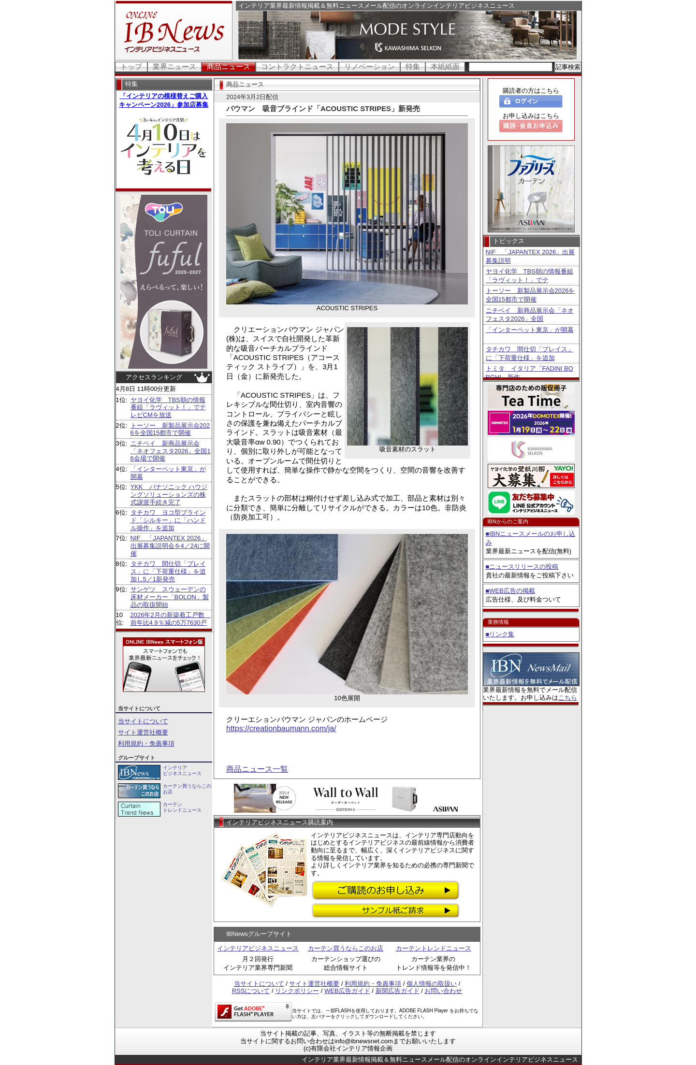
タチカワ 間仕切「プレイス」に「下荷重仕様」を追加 (530, 353)
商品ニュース (228, 66)
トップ (131, 66)
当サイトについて (143, 721)
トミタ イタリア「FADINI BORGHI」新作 (529, 373)
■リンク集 (500, 634)
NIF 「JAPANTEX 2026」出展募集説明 (530, 256)
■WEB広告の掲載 (510, 590)
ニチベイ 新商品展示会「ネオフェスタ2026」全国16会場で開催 (170, 451)
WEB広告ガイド (347, 990)
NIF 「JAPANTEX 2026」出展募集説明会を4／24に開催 (170, 545)
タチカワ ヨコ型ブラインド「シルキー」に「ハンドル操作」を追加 (168, 520)
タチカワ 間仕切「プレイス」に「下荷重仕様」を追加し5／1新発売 (168, 571)
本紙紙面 (445, 66)
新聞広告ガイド (398, 990)
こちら (567, 697)
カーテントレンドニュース (433, 948)
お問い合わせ (443, 990)
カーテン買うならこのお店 (345, 948)
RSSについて (251, 990)
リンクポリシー (297, 990)
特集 (413, 66)
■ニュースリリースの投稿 (522, 566)
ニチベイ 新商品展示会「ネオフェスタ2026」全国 (530, 315)
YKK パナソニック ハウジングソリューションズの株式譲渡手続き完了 (169, 494)
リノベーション (369, 66)
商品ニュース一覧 (257, 769)
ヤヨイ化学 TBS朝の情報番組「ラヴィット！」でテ (529, 276)
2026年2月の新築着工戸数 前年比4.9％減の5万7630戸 (170, 618)
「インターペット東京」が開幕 (530, 329)
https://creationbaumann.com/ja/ (281, 728)
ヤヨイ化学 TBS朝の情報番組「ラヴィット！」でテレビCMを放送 (168, 407)
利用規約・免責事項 (146, 743)
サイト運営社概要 (143, 732)
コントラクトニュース (297, 66)
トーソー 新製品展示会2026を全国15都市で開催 (170, 429)
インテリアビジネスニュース (258, 948)
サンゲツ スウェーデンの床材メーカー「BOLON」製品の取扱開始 (169, 597)
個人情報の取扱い (431, 983)
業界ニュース (174, 66)
